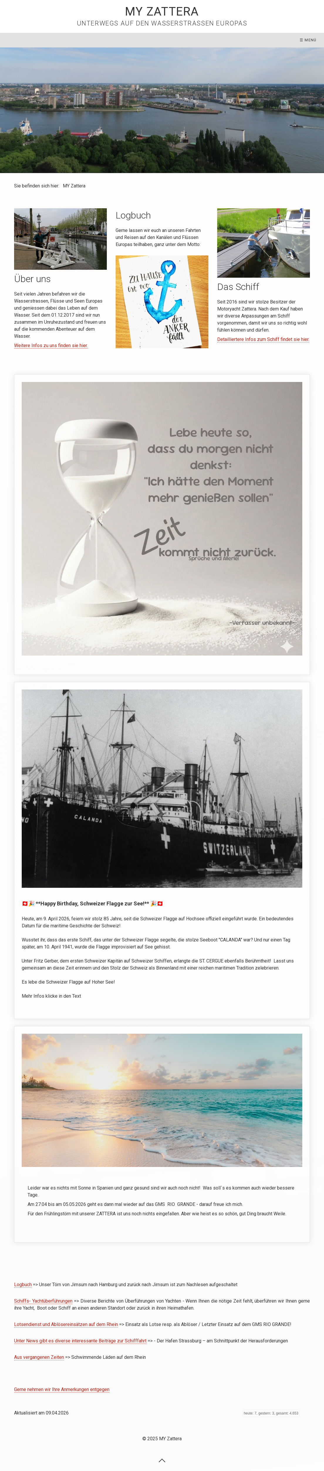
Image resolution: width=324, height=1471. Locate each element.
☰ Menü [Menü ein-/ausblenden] (308, 40)
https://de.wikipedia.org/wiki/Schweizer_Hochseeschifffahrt (162, 850)
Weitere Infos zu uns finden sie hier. (51, 345)
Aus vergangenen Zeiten (39, 1357)
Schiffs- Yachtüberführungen (43, 1301)
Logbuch (23, 1284)
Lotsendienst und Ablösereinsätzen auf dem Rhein (66, 1324)
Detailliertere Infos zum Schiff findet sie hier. (263, 339)
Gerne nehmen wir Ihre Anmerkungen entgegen (61, 1389)
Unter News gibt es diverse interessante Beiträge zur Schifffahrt (80, 1341)
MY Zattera (162, 11)
